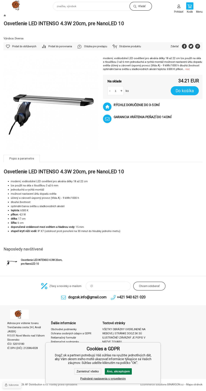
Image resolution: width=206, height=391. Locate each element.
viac (187, 69)
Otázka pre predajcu (95, 46)
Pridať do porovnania (60, 46)
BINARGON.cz (175, 384)
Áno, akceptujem (118, 371)
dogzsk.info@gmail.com (87, 297)
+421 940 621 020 (131, 297)
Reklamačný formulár (63, 337)
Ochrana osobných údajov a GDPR (71, 333)
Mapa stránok (194, 384)
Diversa (19, 38)
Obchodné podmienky (64, 329)
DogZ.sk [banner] (19, 5)
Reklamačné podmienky (65, 341)
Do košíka (185, 90)
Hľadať (141, 6)
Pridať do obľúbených (24, 46)
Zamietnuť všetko (88, 371)
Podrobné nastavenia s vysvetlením (103, 378)
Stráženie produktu (130, 46)
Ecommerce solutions (153, 384)
